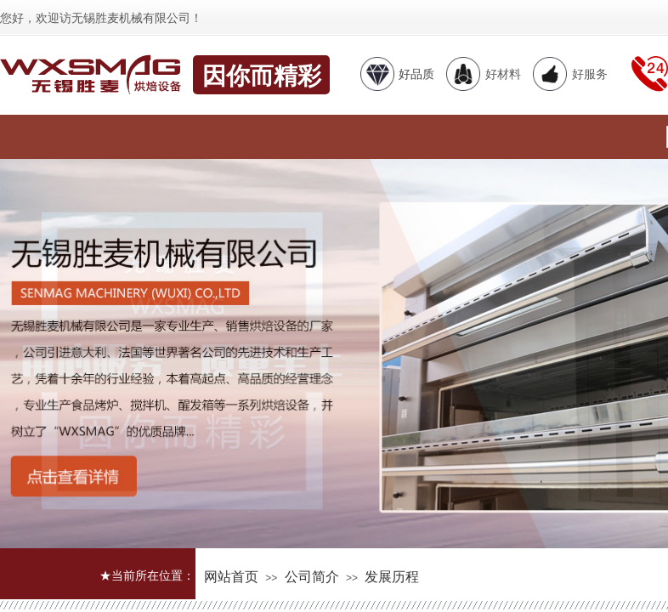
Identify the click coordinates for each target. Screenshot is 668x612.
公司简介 (312, 577)
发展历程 (392, 577)
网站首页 (231, 577)
